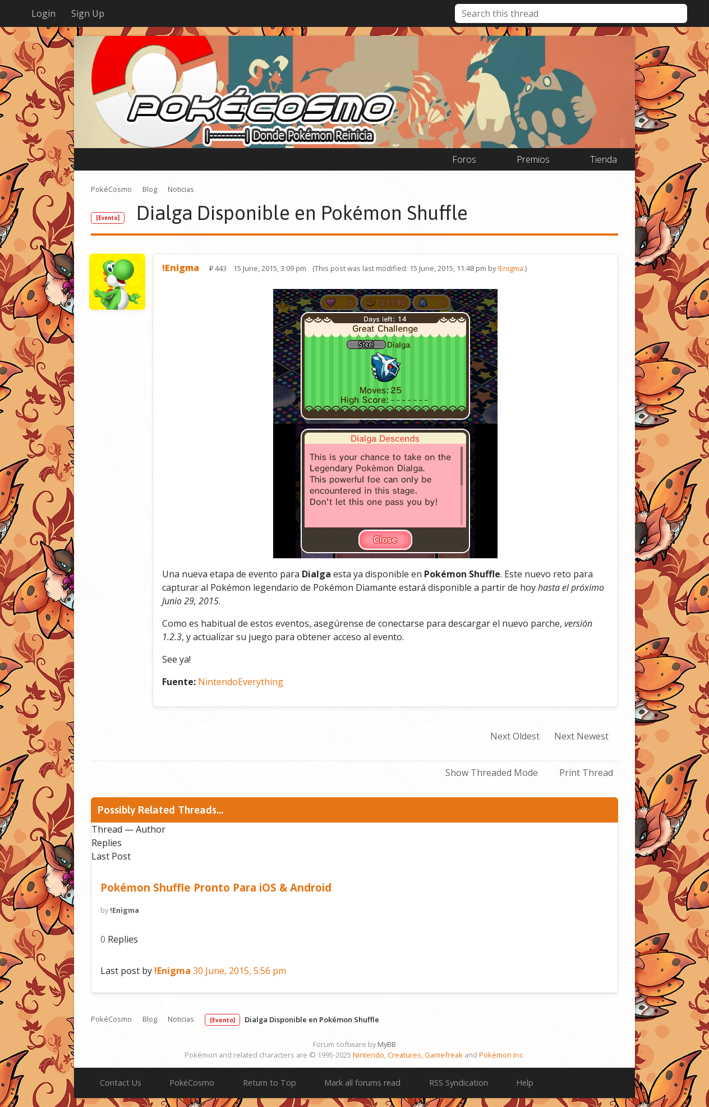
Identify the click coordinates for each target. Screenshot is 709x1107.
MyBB (386, 1044)
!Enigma (510, 268)
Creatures (404, 1055)
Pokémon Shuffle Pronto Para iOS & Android (216, 887)
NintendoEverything (240, 682)
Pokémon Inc (501, 1055)
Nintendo (368, 1055)
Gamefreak (444, 1055)
